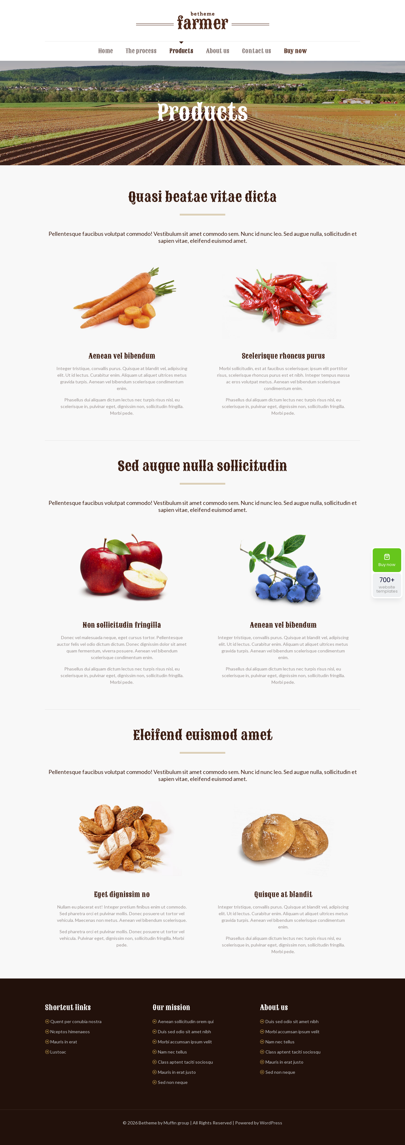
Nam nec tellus (172, 1051)
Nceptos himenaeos (70, 1031)
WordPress (271, 1122)
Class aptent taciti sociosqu (185, 1062)
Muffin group (176, 1122)
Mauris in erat (63, 1041)
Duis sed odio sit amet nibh (184, 1031)
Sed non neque (173, 1082)
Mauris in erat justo (177, 1072)
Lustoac (58, 1051)
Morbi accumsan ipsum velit (185, 1041)
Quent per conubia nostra (76, 1021)
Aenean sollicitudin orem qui (186, 1021)
